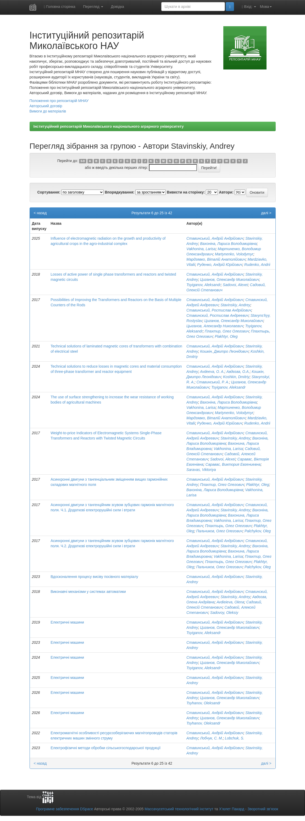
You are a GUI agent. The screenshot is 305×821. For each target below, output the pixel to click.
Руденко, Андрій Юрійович (219, 264)
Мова (266, 6)
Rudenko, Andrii (257, 264)
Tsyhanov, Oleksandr (203, 703)
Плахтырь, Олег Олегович (228, 526)
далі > (266, 213)
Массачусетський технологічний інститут (179, 809)
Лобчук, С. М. (211, 738)
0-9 (83, 161)
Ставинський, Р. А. (212, 382)
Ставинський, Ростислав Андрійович (218, 310)
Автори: (226, 192)
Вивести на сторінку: (186, 192)
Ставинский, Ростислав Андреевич (217, 315)
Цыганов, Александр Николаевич (214, 326)
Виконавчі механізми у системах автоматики (88, 591)
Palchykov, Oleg (258, 531)
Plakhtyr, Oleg (226, 336)
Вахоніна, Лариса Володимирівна (228, 244)
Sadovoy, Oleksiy (224, 612)
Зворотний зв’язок (262, 809)
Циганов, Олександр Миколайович (229, 279)
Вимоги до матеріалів (48, 111)
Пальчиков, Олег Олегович (219, 531)
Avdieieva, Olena (230, 602)
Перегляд (93, 6)
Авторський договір (46, 106)
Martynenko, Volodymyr (234, 254)
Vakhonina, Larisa (201, 249)
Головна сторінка (59, 6)
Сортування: (48, 192)
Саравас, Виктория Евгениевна (233, 464)
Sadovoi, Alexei (235, 285)
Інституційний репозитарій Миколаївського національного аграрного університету (109, 126)
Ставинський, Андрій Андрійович (214, 238)
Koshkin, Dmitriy (236, 377)
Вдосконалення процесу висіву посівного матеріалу (94, 577)
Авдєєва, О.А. (238, 371)
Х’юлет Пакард (231, 809)
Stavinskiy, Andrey (235, 305)
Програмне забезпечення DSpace (64, 809)
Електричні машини (67, 622)
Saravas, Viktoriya (201, 470)
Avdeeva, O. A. (212, 371)
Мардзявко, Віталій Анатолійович (216, 259)
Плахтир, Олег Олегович (227, 331)
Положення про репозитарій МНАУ (59, 101)
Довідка (117, 6)
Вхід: (249, 6)
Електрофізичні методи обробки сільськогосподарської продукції (105, 748)
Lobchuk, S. (234, 738)
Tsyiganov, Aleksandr (203, 285)
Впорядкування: (119, 192)
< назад (40, 213)
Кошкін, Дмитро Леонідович (224, 351)
